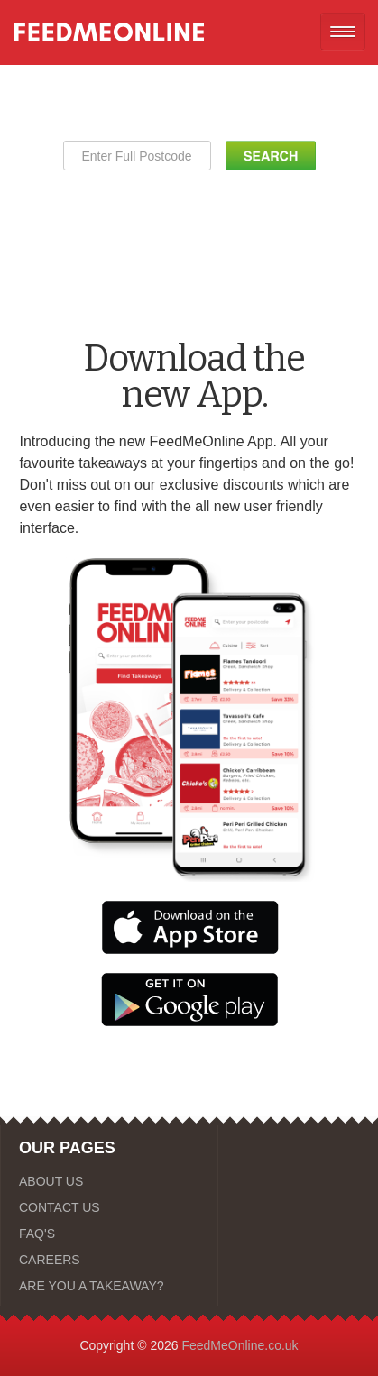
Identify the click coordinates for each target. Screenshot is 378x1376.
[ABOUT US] (109, 1181)
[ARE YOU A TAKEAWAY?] (109, 1286)
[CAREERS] (109, 1260)
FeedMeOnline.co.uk (239, 1345)
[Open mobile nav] (342, 31)
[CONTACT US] (109, 1207)
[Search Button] (271, 155)
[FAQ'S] (109, 1234)
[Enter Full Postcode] (137, 155)
